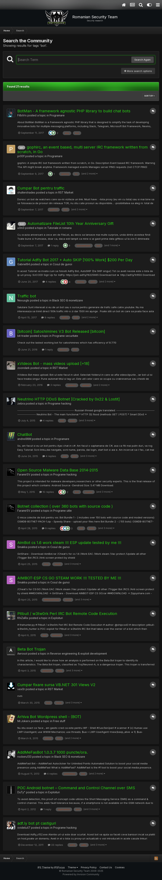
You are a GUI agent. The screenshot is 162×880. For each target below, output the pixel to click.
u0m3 (20, 227)
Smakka (22, 547)
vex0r (21, 689)
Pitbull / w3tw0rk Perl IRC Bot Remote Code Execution (67, 613)
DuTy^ (21, 792)
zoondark (23, 368)
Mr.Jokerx (23, 721)
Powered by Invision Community (81, 874)
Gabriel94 (23, 264)
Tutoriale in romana (59, 227)
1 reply (53, 245)
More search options (138, 71)
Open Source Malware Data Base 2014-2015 (57, 470)
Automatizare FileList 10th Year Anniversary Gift (71, 223)
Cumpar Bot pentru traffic (40, 188)
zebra (21, 403)
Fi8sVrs (22, 115)
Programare (57, 115)
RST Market (65, 192)
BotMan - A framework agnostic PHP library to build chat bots (73, 111)
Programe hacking (59, 403)
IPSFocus (59, 867)
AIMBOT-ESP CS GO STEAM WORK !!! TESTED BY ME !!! (69, 578)
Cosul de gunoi (62, 264)
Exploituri (57, 618)
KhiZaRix (22, 618)
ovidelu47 (23, 827)
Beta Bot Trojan (31, 649)
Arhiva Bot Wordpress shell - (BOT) (49, 716)
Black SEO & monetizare (67, 300)
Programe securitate (65, 335)
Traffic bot (26, 296)
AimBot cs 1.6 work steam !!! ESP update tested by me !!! (69, 542)
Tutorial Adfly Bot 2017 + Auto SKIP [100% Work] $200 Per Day (74, 260)
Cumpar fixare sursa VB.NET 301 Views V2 (56, 684)
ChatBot (24, 434)
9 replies (48, 317)
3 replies (54, 384)
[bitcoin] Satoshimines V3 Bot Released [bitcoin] (61, 331)
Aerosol (22, 653)
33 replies (55, 844)
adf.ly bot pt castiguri (36, 823)
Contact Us (106, 867)
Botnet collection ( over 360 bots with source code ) (65, 506)
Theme (73, 867)
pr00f (20, 156)
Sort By (149, 96)
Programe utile (62, 510)
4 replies (49, 281)
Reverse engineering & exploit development (78, 653)
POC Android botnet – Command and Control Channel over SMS (76, 788)
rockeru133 (24, 756)
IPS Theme (44, 867)
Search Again (142, 59)
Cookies (120, 867)
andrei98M (24, 438)
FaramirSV (23, 474)
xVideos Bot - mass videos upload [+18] (53, 363)
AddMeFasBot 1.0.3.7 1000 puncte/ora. (52, 752)
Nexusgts (23, 300)
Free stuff (59, 721)
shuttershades (26, 192)
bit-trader (23, 335)
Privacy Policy (89, 867)
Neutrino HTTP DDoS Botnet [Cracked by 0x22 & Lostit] (68, 399)
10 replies (46, 491)
